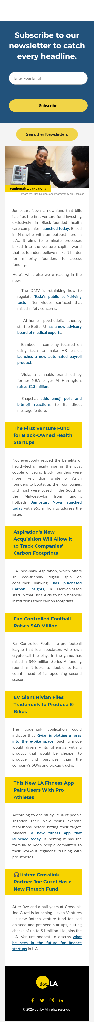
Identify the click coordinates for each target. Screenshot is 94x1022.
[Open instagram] (52, 1000)
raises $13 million (32, 386)
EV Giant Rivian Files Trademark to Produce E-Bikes (44, 704)
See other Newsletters (47, 134)
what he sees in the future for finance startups (47, 942)
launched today (55, 228)
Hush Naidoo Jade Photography (50, 193)
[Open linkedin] (61, 1000)
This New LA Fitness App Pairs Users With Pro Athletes (44, 790)
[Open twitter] (42, 1000)
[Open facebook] (32, 1000)
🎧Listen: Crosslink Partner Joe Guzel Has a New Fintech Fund (43, 882)
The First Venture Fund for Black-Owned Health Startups (43, 435)
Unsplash (79, 193)
